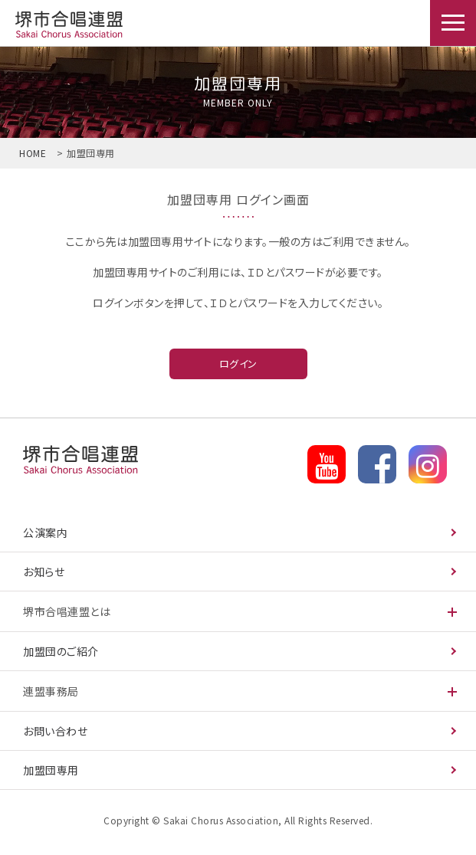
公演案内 (45, 532)
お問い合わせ (55, 731)
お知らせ (43, 571)
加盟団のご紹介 (61, 651)
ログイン (238, 363)
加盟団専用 (68, 25)
